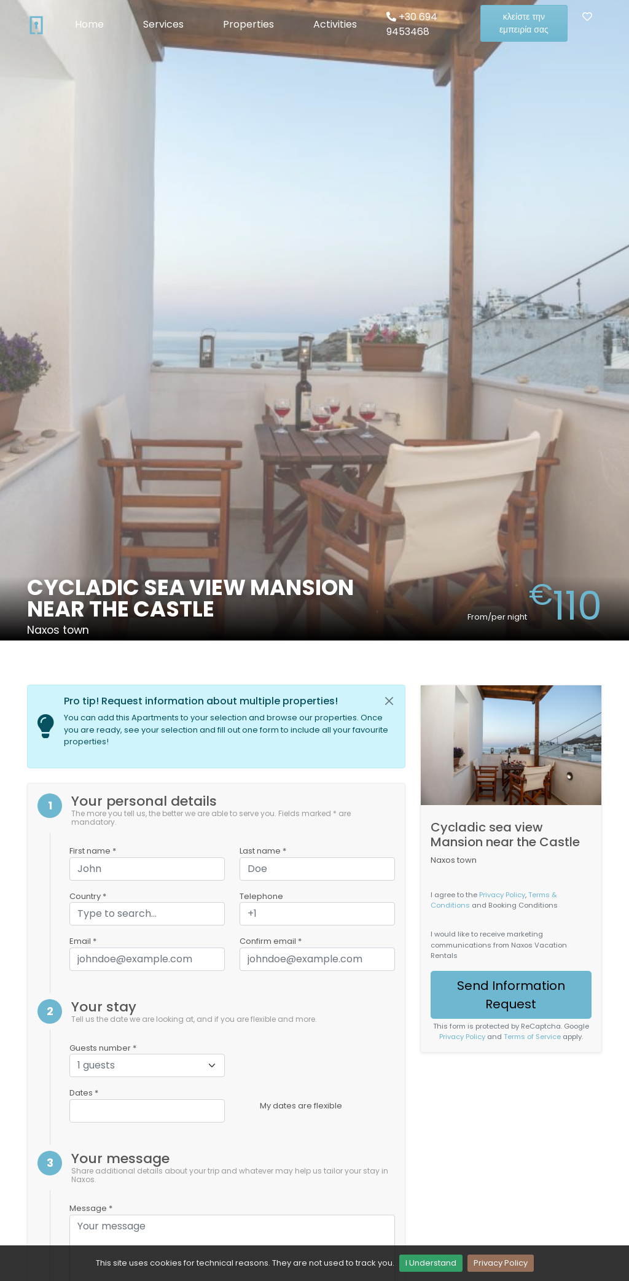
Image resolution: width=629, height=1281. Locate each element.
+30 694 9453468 (411, 24)
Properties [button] (248, 24)
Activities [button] (335, 24)
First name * (92, 851)
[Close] (389, 701)
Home (89, 24)
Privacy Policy (501, 1263)
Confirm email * (271, 941)
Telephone (261, 896)
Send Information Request (511, 995)
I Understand (430, 1263)
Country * (87, 896)
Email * (82, 941)
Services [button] (163, 24)
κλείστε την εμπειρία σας (524, 23)
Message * (90, 1208)
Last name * (263, 851)
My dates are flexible (301, 1106)
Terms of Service (532, 1037)
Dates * (83, 1093)
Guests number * (102, 1048)
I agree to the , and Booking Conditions (494, 900)
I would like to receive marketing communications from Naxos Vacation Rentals (499, 944)
